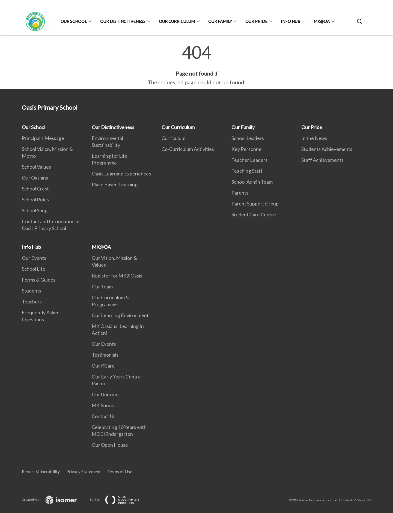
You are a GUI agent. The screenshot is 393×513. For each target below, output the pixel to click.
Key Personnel (247, 149)
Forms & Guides (38, 280)
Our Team (102, 287)
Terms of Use (119, 471)
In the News (314, 138)
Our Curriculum (177, 21)
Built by (119, 499)
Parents (239, 193)
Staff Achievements (322, 160)
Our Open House (110, 445)
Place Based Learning (115, 184)
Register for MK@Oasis (117, 276)
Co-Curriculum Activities (188, 149)
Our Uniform (105, 394)
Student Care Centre (253, 214)
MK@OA (322, 21)
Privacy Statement (83, 471)
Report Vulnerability (41, 471)
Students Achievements (326, 149)
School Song (34, 210)
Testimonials (105, 355)
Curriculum (173, 138)
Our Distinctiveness (122, 21)
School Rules (35, 199)
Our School (74, 21)
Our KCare (103, 366)
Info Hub (290, 21)
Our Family (220, 21)
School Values (36, 167)
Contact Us (103, 416)
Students (31, 291)
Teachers (32, 302)
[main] (196, 65)
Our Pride (256, 21)
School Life (33, 269)
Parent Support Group (255, 204)
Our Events (34, 258)
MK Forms (103, 405)
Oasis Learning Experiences (121, 174)
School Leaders (247, 138)
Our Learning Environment (120, 315)
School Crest (35, 189)
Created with (53, 499)
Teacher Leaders (249, 160)
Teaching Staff (247, 171)
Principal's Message (43, 138)
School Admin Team (252, 182)
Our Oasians (35, 178)
